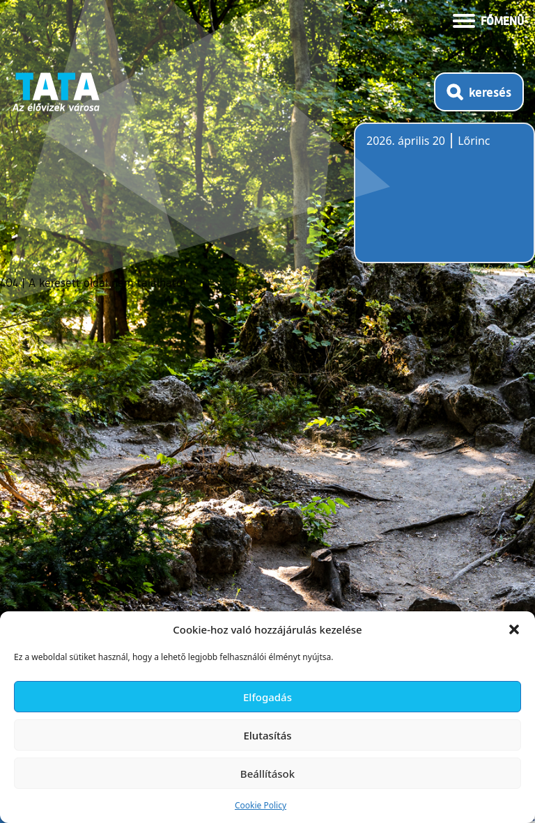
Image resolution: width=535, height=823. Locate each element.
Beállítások (267, 774)
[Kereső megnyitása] (479, 91)
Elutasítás (267, 735)
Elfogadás (267, 697)
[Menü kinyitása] (488, 19)
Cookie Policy (260, 805)
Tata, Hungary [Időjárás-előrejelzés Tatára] (444, 201)
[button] (514, 629)
